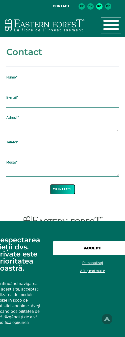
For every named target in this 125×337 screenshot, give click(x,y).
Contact (61, 6)
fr (82, 6)
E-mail (12, 97)
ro (99, 6)
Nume (11, 77)
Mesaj (11, 162)
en (90, 6)
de (108, 6)
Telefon (12, 142)
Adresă (12, 118)
